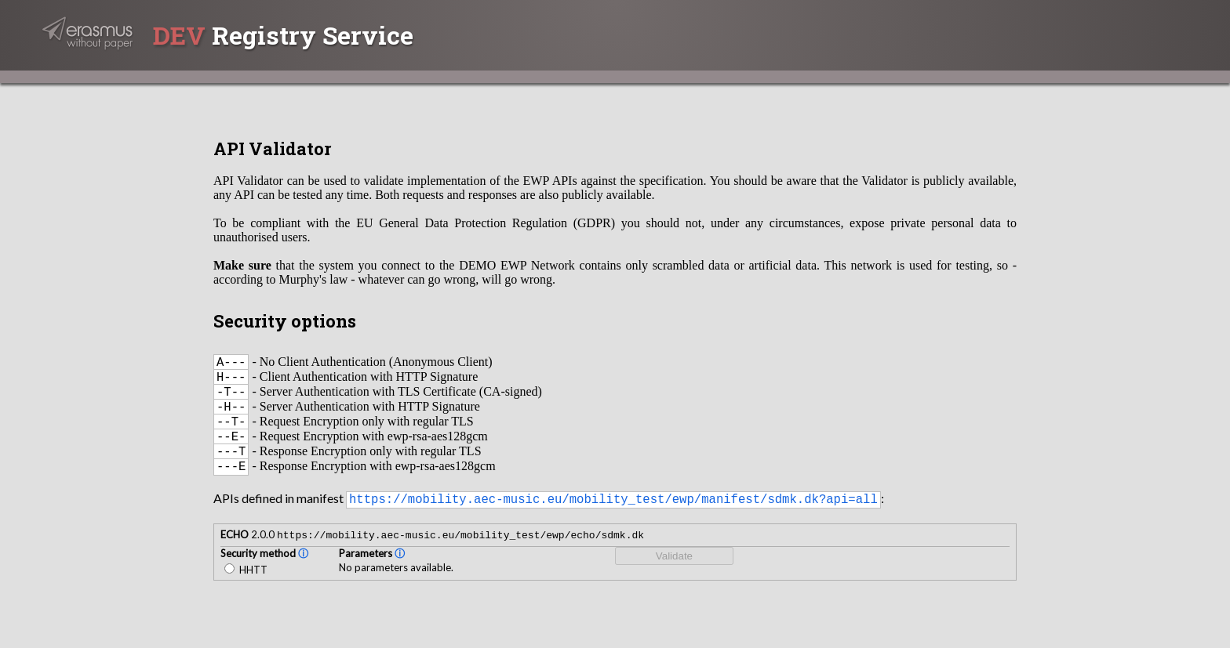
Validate (674, 576)
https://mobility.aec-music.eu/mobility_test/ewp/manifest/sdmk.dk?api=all (613, 518)
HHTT (245, 590)
